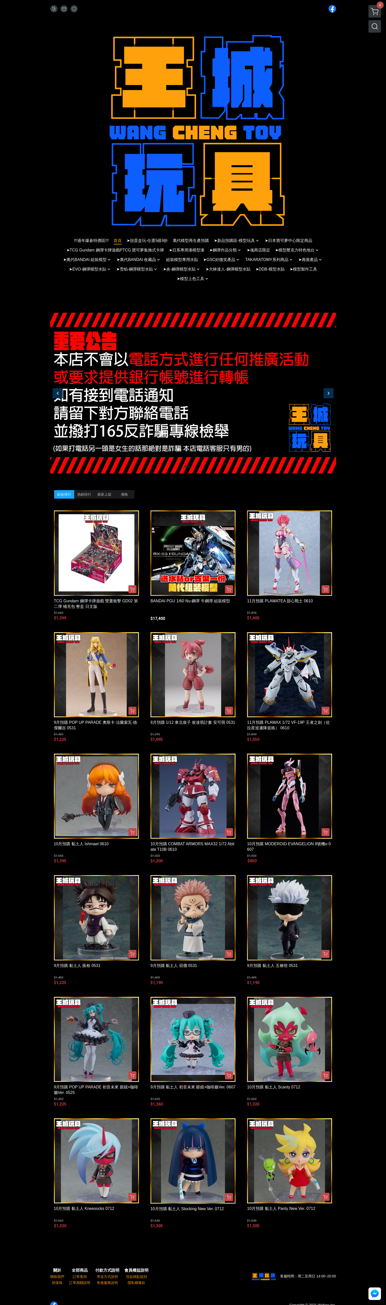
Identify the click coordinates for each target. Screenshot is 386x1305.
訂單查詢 (80, 1276)
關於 (57, 1270)
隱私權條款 (136, 1282)
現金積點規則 (136, 1276)
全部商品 (80, 1270)
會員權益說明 (136, 1270)
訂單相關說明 (79, 1282)
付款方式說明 (107, 1270)
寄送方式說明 (107, 1276)
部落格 (57, 1282)
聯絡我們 (57, 1276)
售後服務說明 (107, 1282)
